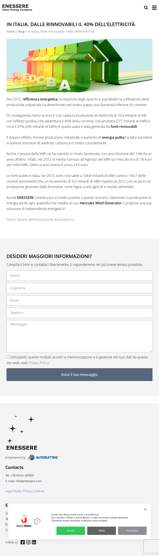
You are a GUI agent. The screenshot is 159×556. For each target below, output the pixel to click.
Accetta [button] (70, 530)
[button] (145, 7)
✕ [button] (145, 509)
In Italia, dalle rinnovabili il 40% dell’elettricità (71, 24)
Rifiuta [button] (101, 530)
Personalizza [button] (132, 530)
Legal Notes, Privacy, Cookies (24, 491)
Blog (21, 31)
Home (11, 31)
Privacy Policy (38, 362)
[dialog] (79, 521)
